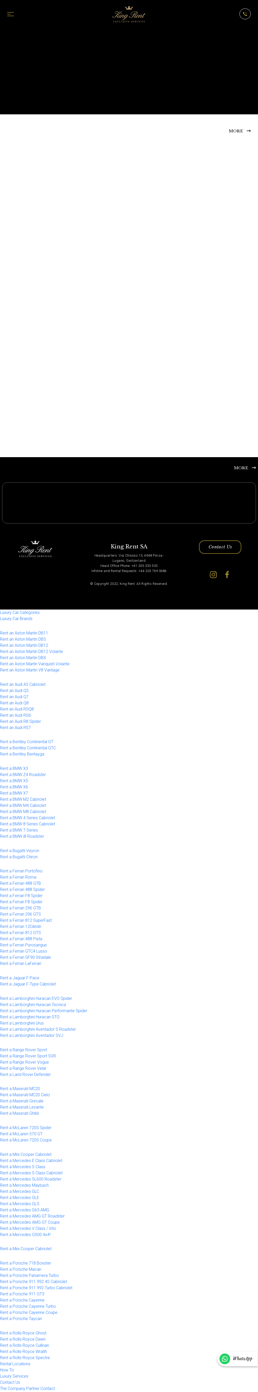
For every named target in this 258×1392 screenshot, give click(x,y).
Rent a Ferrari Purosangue (23, 945)
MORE (236, 130)
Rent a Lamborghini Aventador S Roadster (38, 1029)
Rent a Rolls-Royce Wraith (23, 1351)
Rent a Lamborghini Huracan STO (29, 1017)
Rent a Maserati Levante (22, 1107)
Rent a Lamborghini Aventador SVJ (31, 1035)
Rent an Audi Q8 (14, 703)
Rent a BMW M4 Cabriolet (23, 806)
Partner (32, 1388)
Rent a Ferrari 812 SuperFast (26, 920)
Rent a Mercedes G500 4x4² (25, 1234)
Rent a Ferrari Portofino (21, 871)
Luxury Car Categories (20, 613)
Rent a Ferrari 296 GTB (20, 908)
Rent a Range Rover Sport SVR (28, 1056)
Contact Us (220, 547)
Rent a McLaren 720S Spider (25, 1128)
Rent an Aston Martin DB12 (24, 645)
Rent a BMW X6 (14, 787)
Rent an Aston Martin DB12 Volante (31, 651)
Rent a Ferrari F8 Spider (21, 896)
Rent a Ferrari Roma (18, 877)
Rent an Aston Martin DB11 (24, 633)
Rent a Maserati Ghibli (19, 1113)
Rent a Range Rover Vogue (24, 1062)
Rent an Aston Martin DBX (23, 658)
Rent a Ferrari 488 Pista (21, 939)
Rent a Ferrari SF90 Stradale (25, 957)
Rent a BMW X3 (14, 769)
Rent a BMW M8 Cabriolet (23, 812)
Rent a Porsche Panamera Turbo (29, 1276)
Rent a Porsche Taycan (21, 1319)
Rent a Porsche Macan (20, 1269)
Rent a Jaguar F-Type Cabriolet (28, 984)
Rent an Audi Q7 (14, 697)
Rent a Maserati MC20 (20, 1089)
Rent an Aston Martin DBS (23, 639)
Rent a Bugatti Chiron (19, 857)
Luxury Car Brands (16, 619)
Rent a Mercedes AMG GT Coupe (30, 1222)
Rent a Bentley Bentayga (22, 754)
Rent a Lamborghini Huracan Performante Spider (43, 1011)
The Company (12, 1388)
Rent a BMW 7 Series (19, 830)
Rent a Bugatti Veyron (19, 851)
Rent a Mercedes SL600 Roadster (30, 1179)
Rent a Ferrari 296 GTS (20, 914)
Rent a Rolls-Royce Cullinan (24, 1345)
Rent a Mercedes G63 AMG (24, 1210)
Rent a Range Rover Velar (23, 1068)
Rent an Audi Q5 (14, 690)
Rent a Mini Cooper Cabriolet (25, 1154)
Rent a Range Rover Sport (23, 1050)
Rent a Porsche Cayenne (22, 1300)
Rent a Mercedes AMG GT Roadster (32, 1216)
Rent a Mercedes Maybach (24, 1185)
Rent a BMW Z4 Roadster (23, 775)
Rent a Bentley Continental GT (26, 742)
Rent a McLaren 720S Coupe (26, 1140)
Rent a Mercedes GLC (19, 1191)
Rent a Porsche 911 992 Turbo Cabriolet (36, 1288)
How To (7, 1370)
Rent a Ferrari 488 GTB (20, 883)
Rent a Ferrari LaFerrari (20, 964)
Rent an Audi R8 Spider (20, 721)
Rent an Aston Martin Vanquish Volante (35, 664)
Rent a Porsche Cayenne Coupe (28, 1313)
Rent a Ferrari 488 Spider (22, 890)
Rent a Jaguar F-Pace (19, 978)
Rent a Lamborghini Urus (22, 1023)
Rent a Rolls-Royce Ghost (23, 1333)
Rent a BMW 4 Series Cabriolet (27, 818)
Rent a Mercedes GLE (19, 1197)
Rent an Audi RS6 (15, 715)
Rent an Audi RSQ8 (17, 709)
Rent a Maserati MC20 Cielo (25, 1095)
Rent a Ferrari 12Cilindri (20, 927)
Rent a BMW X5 (14, 781)
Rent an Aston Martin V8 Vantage (29, 670)
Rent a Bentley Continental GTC (28, 748)
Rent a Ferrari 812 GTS (20, 933)
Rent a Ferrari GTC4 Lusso (23, 951)
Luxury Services (14, 1376)
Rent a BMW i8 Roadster (22, 836)
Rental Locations (15, 1364)
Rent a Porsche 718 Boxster (25, 1263)
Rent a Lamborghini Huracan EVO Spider (36, 998)
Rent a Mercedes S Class (22, 1167)
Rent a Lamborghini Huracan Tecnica (33, 1004)
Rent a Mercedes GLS (19, 1204)
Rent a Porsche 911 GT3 (22, 1294)
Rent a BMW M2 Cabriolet (23, 799)
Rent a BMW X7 (14, 793)
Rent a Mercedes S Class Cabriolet (31, 1173)
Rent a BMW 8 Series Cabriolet (27, 824)
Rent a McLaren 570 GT (21, 1134)
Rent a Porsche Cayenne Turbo (28, 1306)
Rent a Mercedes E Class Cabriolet (31, 1160)
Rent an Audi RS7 (15, 727)
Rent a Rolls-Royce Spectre (25, 1358)
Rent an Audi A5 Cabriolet (23, 684)
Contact (47, 1388)
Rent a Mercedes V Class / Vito (28, 1228)
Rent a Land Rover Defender (25, 1074)
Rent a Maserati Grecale (22, 1101)
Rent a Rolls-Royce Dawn (23, 1339)
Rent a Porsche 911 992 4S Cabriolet (33, 1282)
